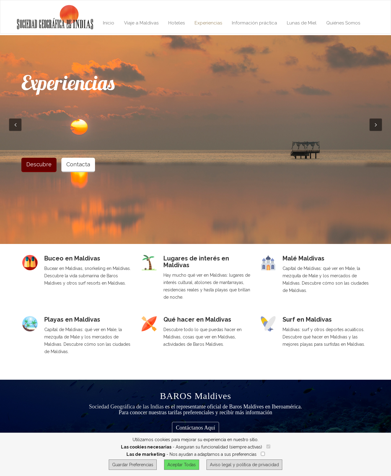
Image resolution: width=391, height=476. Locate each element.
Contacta (78, 164)
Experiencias (208, 23)
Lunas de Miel (301, 23)
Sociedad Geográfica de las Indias (126, 407)
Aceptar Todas (181, 464)
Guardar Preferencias (132, 464)
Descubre (39, 164)
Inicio (108, 23)
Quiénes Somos (343, 23)
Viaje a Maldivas (141, 23)
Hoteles (176, 23)
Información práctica (254, 23)
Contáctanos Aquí (195, 428)
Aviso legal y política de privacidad (244, 464)
